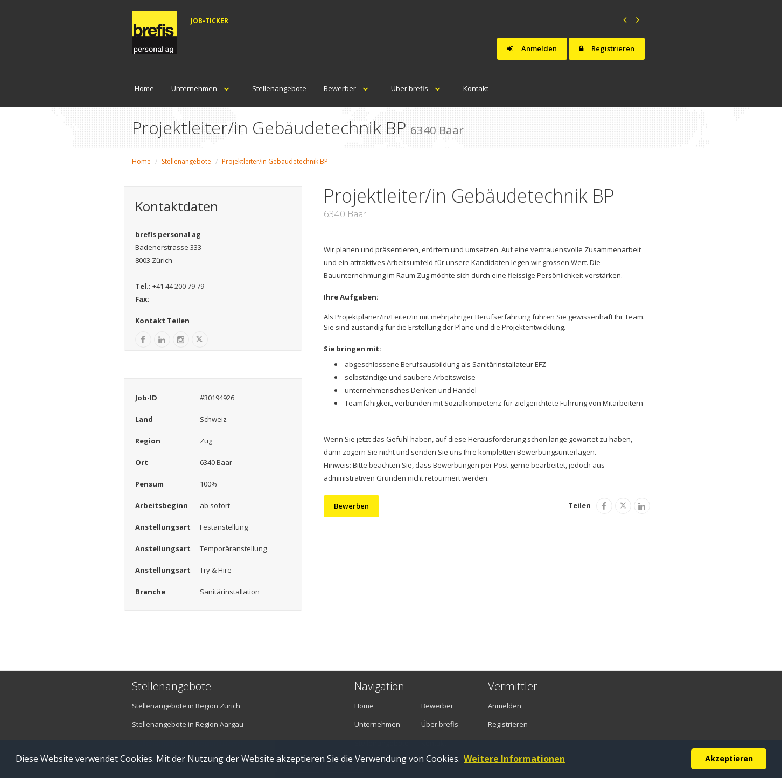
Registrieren (606, 48)
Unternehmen (203, 88)
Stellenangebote (279, 88)
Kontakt (475, 88)
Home (144, 88)
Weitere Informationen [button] (514, 759)
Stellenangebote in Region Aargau (187, 724)
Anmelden (532, 48)
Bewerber (349, 88)
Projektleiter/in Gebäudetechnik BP (275, 161)
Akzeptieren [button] (729, 758)
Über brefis (418, 88)
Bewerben (351, 506)
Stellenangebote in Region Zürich (186, 706)
